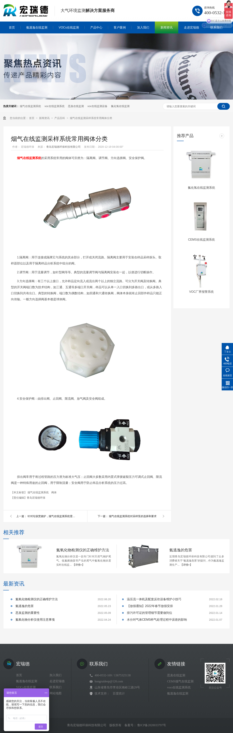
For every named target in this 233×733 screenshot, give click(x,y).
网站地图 (55, 693)
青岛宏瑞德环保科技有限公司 (63, 146)
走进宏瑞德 (57, 681)
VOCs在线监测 (26, 687)
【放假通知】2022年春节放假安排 (150, 606)
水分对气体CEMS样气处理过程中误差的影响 (157, 619)
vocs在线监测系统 (179, 687)
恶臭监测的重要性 (27, 612)
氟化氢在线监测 (120, 106)
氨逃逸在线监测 (26, 681)
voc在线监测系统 (55, 106)
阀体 (54, 492)
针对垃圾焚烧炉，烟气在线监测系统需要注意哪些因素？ (52, 516)
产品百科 (60, 118)
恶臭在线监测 (76, 106)
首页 (32, 118)
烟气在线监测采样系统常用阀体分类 (91, 118)
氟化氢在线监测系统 (201, 187)
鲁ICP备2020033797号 (151, 725)
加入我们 (55, 675)
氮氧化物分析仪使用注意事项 (35, 619)
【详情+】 (79, 564)
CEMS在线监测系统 (201, 239)
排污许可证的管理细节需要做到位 (149, 612)
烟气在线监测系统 (30, 106)
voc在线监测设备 (97, 106)
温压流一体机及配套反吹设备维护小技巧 (154, 599)
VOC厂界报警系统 (201, 291)
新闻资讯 (44, 118)
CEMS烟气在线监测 (180, 681)
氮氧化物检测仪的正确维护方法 (82, 550)
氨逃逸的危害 (180, 550)
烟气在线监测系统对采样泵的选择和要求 (133, 516)
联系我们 (55, 687)
